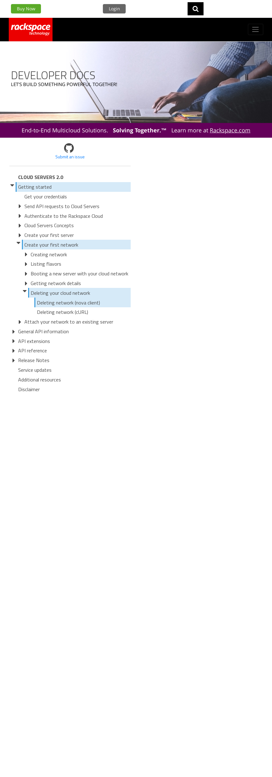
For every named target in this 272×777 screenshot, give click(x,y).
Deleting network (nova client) (68, 302)
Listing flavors (46, 264)
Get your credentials (45, 196)
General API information (43, 331)
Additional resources (39, 379)
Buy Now (26, 9)
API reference (32, 350)
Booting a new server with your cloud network (79, 273)
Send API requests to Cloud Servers (61, 206)
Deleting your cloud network (60, 293)
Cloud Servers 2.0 (40, 177)
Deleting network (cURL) (62, 312)
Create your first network (51, 244)
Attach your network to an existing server (68, 321)
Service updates (35, 370)
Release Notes (33, 360)
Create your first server (49, 235)
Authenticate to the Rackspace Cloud (63, 216)
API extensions (34, 341)
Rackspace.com (230, 130)
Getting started (35, 187)
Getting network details (56, 283)
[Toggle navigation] (255, 29)
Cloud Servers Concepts (49, 225)
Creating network (49, 254)
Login (114, 9)
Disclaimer (29, 389)
